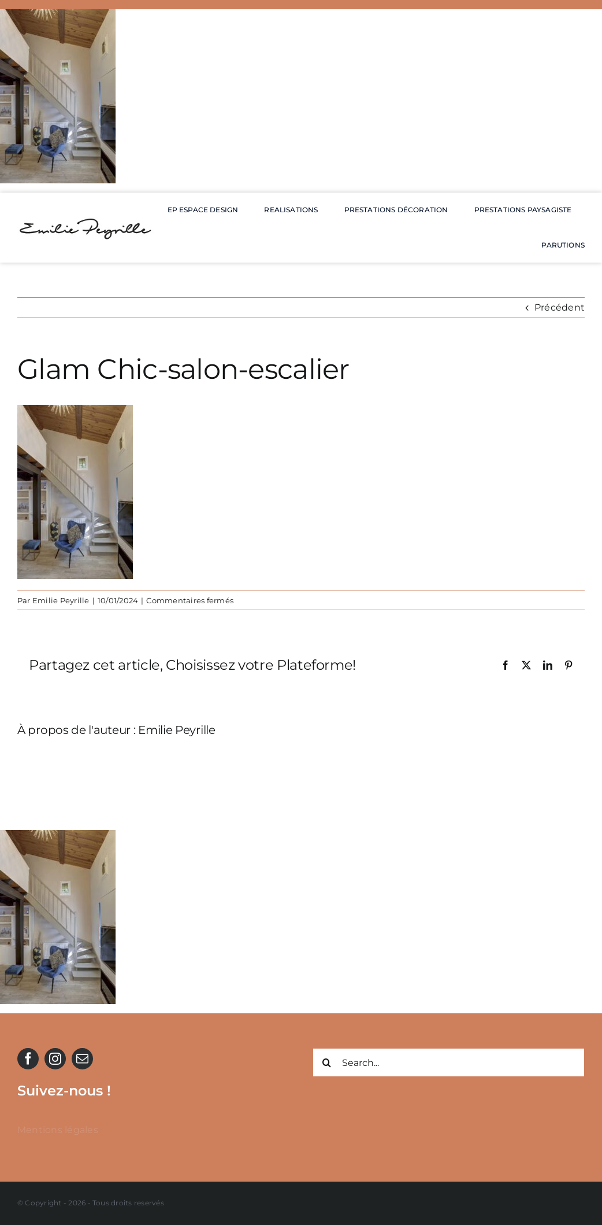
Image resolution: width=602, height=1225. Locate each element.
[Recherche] (327, 1062)
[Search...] (449, 1062)
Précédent (559, 307)
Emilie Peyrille (61, 600)
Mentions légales (57, 1129)
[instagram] (55, 1058)
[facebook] (28, 1058)
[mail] (82, 1058)
